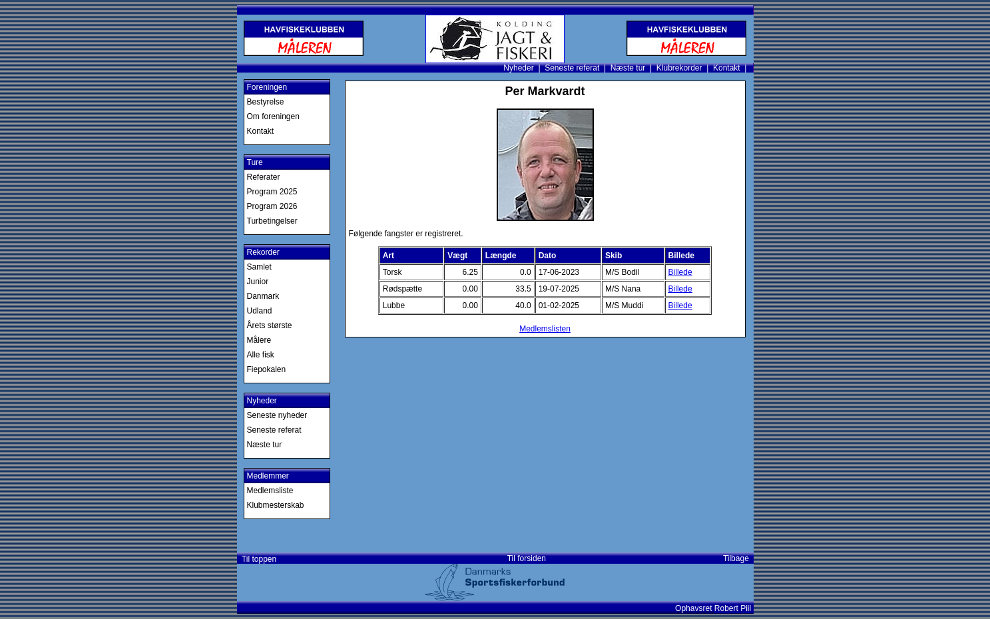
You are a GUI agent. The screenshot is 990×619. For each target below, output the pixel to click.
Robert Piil (734, 608)
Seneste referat (572, 68)
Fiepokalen (266, 369)
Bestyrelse (265, 101)
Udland (259, 310)
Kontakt (726, 68)
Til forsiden (526, 558)
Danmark (263, 296)
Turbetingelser (272, 221)
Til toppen (257, 559)
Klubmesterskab (275, 505)
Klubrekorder (679, 68)
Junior (258, 281)
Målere (259, 340)
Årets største (269, 325)
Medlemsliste (270, 490)
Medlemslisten (545, 328)
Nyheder (518, 68)
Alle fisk (260, 354)
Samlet (259, 267)
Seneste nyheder (277, 415)
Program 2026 (272, 206)
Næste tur (628, 68)
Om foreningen (273, 116)
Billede (680, 272)
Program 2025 (272, 191)
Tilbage (738, 558)
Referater (263, 177)
